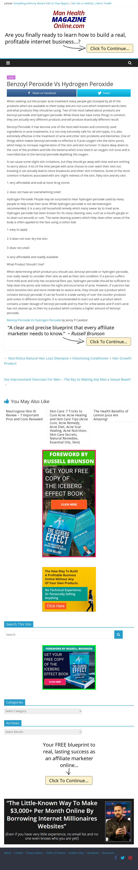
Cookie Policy (76, 853)
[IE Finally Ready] (69, 34)
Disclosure (108, 853)
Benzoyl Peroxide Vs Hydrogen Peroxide (34, 320)
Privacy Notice (34, 853)
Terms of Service (55, 853)
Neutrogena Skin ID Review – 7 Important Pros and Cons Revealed (24, 415)
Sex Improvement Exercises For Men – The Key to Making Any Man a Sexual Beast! (67, 382)
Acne (11, 77)
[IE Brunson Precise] (69, 327)
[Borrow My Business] (69, 801)
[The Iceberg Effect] (69, 451)
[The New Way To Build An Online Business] (69, 568)
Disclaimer (93, 853)
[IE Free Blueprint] (69, 742)
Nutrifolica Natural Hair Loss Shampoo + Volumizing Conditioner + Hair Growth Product (67, 361)
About (7, 853)
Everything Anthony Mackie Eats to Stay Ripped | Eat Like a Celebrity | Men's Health (63, 3)
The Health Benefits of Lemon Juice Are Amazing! (110, 415)
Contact (18, 853)
